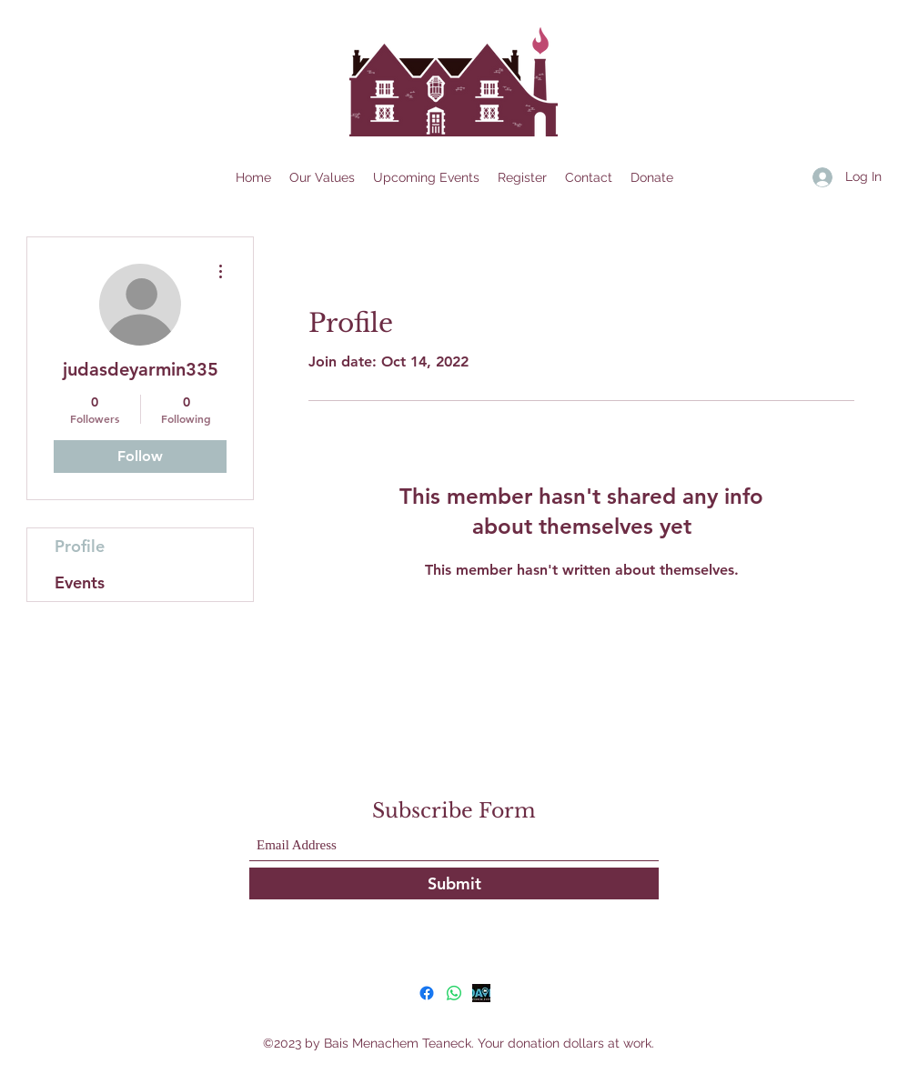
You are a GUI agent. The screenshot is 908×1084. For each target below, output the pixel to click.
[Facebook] (427, 993)
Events (80, 582)
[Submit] (454, 883)
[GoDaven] (481, 993)
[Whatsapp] (454, 993)
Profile (80, 546)
